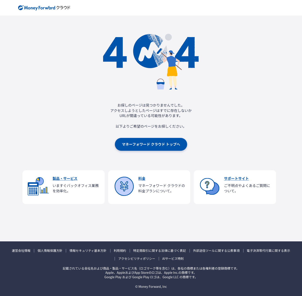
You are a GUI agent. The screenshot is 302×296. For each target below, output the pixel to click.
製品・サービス (65, 178)
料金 (141, 178)
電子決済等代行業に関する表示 (268, 250)
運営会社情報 (21, 250)
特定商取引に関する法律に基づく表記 (159, 250)
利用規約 (120, 250)
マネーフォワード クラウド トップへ (151, 144)
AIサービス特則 (173, 258)
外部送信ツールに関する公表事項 (216, 250)
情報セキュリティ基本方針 (87, 250)
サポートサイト (236, 178)
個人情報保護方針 (49, 250)
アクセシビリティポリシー (136, 258)
